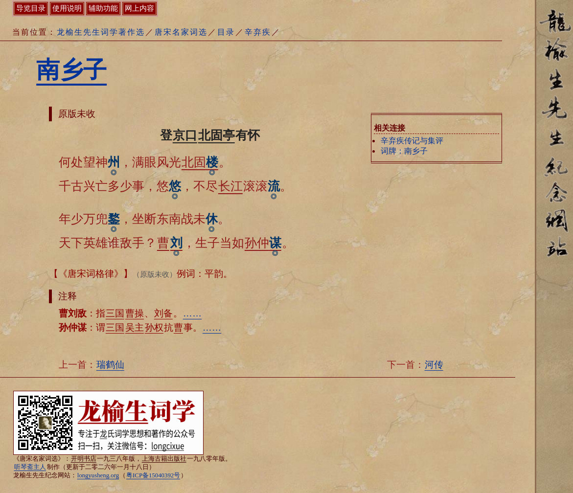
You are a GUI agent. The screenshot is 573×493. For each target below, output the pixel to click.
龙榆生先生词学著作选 (101, 32)
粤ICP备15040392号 (153, 475)
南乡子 (71, 70)
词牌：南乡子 (404, 151)
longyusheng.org (98, 475)
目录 (226, 32)
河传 (434, 364)
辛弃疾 (258, 32)
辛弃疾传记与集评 (412, 140)
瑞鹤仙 (110, 364)
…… (192, 313)
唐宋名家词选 (181, 32)
